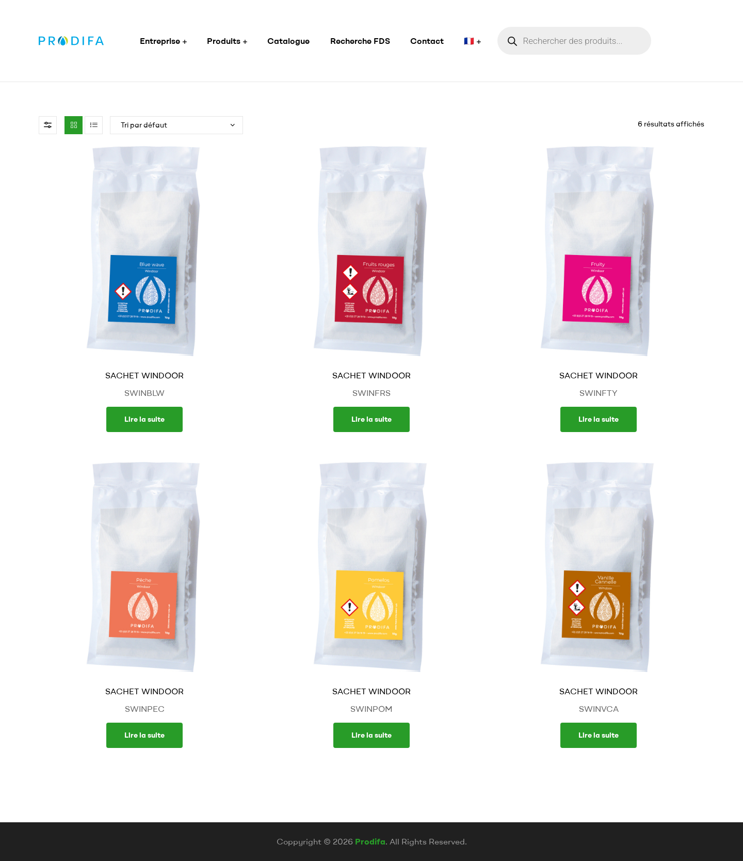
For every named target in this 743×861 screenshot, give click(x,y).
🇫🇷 (469, 41)
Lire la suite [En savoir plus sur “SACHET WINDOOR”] (144, 419)
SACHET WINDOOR (144, 375)
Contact (427, 41)
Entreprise (160, 41)
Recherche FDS (360, 41)
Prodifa (370, 841)
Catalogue (288, 41)
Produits (223, 41)
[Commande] (176, 125)
